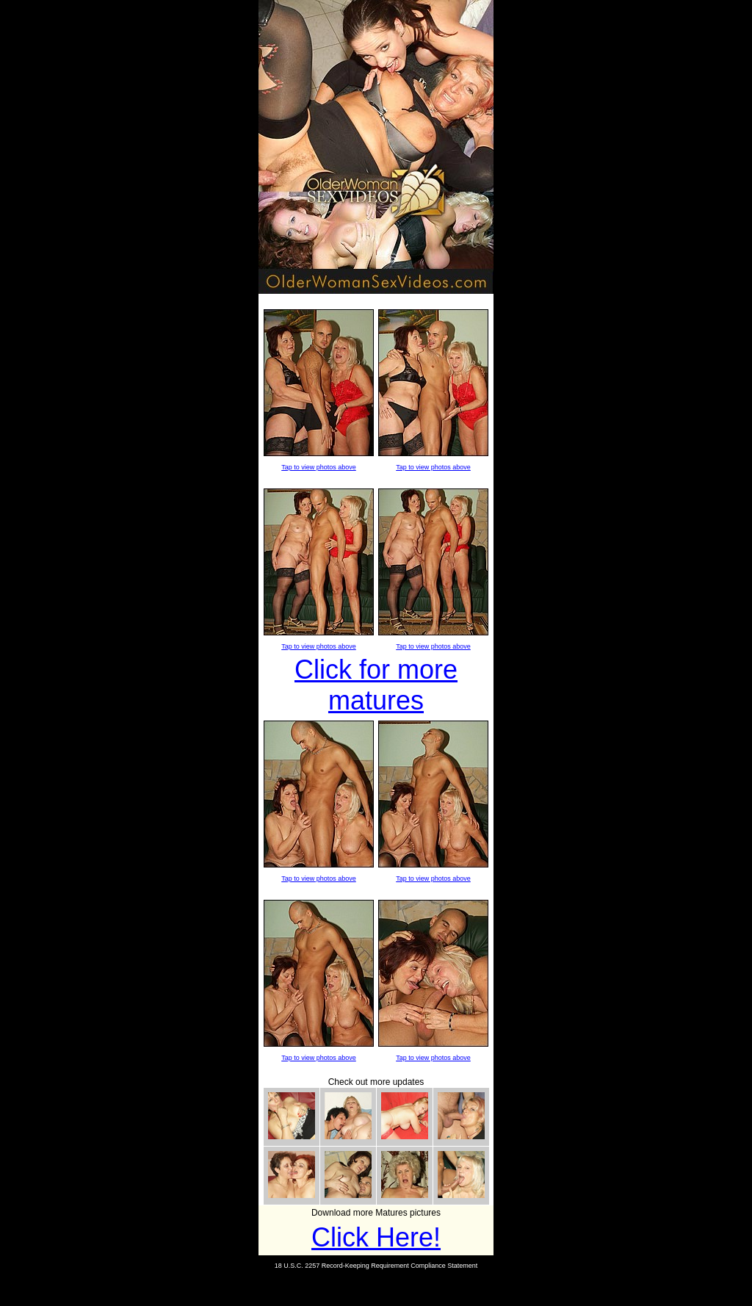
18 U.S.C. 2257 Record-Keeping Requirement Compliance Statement (376, 1265)
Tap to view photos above (318, 467)
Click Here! (376, 1237)
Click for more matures (376, 684)
